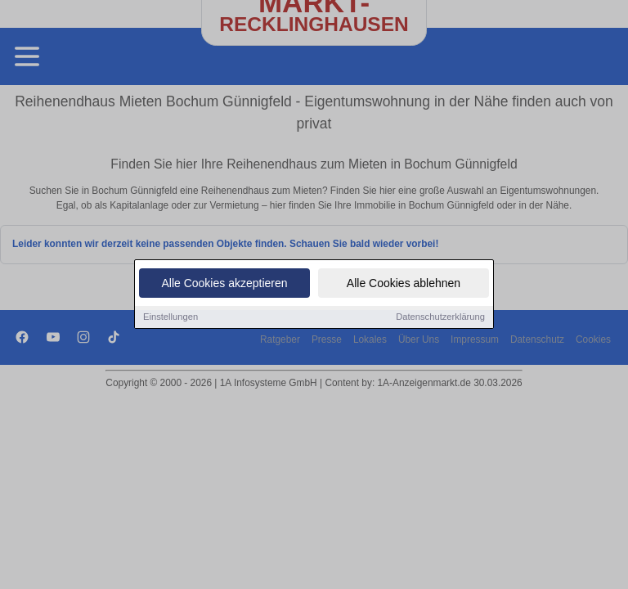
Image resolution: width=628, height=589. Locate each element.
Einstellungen (170, 317)
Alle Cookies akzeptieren (224, 283)
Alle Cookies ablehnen (403, 283)
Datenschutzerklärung (440, 317)
